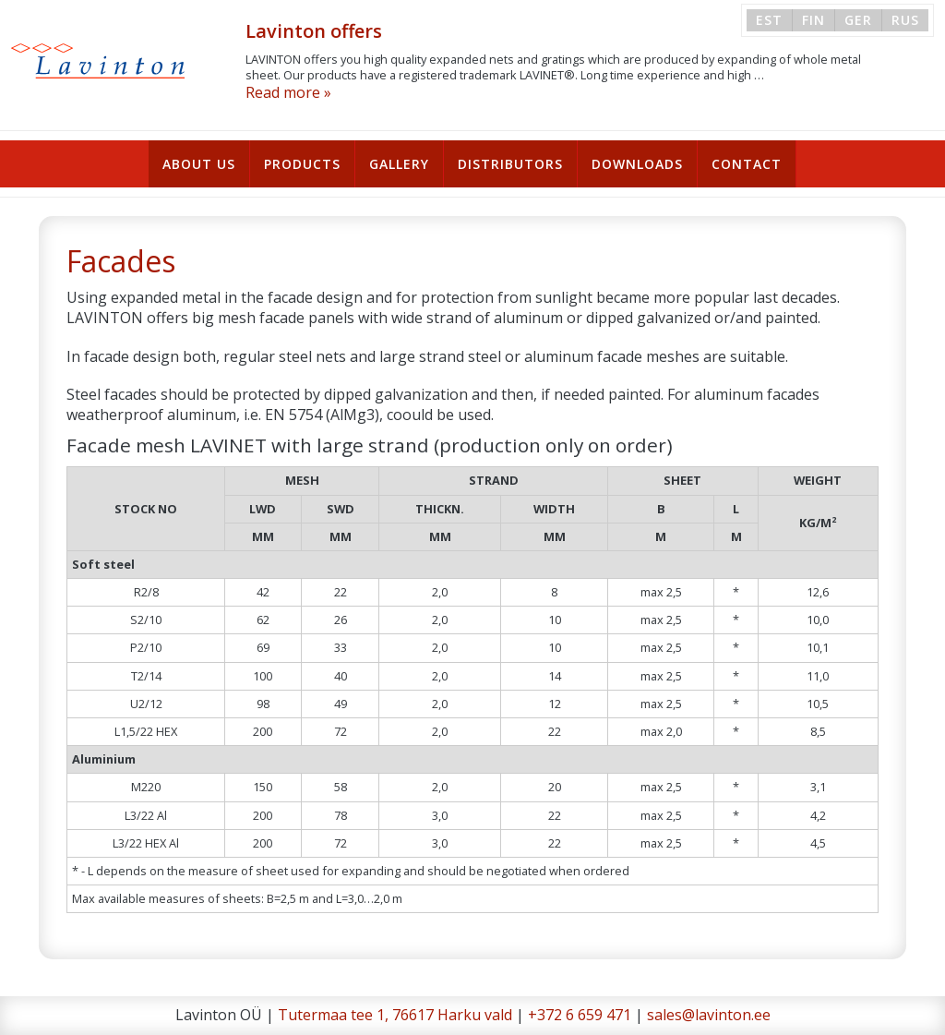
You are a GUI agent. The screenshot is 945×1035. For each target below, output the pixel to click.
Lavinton (98, 60)
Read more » (288, 92)
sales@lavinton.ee (709, 1015)
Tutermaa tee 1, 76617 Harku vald (395, 1015)
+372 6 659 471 (579, 1015)
